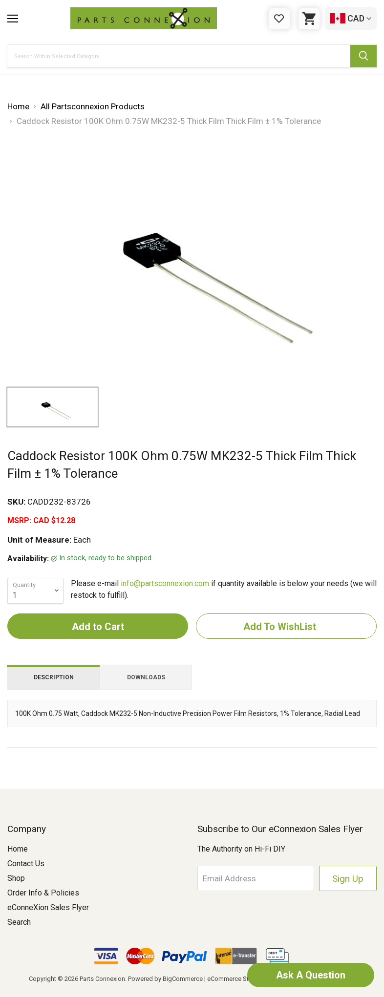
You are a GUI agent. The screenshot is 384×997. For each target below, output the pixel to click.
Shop (16, 878)
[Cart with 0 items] (309, 19)
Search (19, 922)
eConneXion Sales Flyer (48, 907)
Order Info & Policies (43, 892)
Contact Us (25, 863)
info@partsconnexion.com (165, 583)
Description (54, 677)
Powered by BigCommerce (165, 978)
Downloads (146, 677)
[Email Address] (256, 878)
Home (17, 849)
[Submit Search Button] (363, 56)
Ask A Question (310, 975)
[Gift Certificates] (279, 19)
